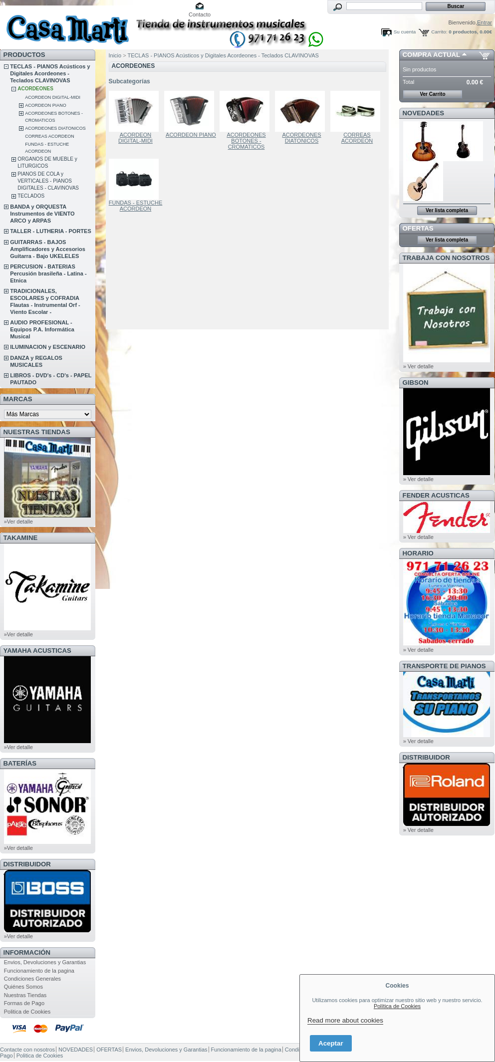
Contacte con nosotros (27, 1050)
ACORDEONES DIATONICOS (55, 128)
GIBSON (416, 382)
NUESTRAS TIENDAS (36, 432)
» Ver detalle (418, 366)
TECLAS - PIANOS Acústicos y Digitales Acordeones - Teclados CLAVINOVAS (50, 73)
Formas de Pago (24, 1003)
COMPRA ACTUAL (431, 54)
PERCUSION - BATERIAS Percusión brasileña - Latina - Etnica (48, 273)
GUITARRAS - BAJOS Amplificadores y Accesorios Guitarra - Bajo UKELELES (47, 249)
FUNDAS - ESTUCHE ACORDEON (136, 206)
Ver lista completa (447, 210)
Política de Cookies (397, 1006)
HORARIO (418, 553)
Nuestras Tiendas (25, 995)
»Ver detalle (18, 522)
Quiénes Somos (23, 987)
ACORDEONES (35, 88)
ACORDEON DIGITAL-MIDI (52, 97)
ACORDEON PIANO (45, 105)
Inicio (115, 55)
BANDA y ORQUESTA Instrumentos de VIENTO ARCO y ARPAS (42, 214)
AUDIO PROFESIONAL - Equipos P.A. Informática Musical (42, 329)
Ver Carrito (432, 94)
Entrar (484, 22)
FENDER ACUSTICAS (436, 495)
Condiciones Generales (32, 979)
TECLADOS (30, 196)
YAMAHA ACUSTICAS (37, 650)
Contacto (200, 14)
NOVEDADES (424, 113)
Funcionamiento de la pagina (39, 971)
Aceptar (330, 1043)
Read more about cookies (345, 1020)
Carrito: (439, 31)
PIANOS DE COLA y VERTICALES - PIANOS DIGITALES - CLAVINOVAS (48, 181)
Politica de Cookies (27, 1012)
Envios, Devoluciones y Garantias (45, 962)
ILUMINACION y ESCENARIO (47, 347)
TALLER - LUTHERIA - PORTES (50, 231)
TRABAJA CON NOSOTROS (446, 258)
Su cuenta (405, 31)
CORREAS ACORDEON (49, 136)
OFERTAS (418, 228)
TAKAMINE (20, 537)
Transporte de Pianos (444, 666)
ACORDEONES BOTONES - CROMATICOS (246, 141)
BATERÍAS (19, 763)
